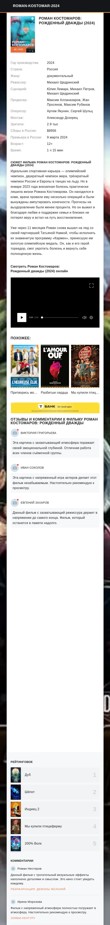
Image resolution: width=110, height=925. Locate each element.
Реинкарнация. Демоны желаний (38, 889)
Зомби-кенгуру (23, 918)
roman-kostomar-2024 (36, 6)
